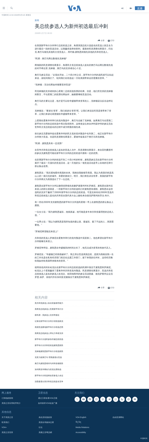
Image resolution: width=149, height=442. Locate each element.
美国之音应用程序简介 (11, 403)
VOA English (81, 417)
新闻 (37, 20)
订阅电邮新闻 (7, 398)
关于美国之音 (7, 417)
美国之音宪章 (7, 432)
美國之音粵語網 (45, 432)
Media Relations (82, 427)
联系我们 (5, 422)
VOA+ (4, 427)
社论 (40, 427)
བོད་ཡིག (78, 422)
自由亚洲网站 (118, 417)
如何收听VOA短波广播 (47, 403)
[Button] (101, 41)
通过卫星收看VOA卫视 (47, 398)
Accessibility (81, 432)
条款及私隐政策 (45, 417)
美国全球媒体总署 (46, 422)
